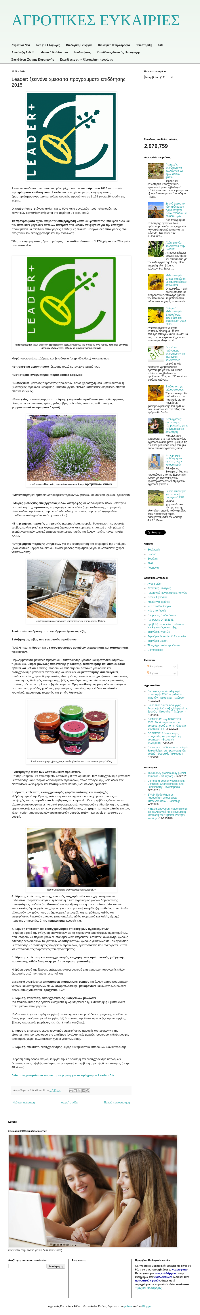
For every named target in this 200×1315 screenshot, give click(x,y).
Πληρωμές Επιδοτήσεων (162, 615)
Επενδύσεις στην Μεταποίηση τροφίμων (86, 59)
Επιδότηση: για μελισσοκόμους (174, 388)
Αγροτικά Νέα (20, 45)
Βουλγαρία (154, 549)
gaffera (128, 1306)
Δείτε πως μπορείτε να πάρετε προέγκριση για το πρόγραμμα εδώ (63, 1075)
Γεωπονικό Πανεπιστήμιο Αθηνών (167, 592)
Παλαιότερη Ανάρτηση (117, 1102)
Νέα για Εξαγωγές (48, 45)
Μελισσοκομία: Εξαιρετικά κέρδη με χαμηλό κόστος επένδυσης (176, 280)
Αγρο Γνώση (155, 583)
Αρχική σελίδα (69, 1102)
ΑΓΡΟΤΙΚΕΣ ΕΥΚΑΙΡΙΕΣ (96, 20)
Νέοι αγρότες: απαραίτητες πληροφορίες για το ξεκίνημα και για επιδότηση (177, 425)
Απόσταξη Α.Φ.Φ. (23, 52)
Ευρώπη (153, 558)
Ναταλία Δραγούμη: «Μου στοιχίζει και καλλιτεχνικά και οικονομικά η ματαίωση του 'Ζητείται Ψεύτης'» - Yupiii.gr (168, 813)
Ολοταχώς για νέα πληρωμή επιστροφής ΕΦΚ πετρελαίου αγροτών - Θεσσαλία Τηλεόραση (166, 694)
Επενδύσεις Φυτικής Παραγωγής (118, 52)
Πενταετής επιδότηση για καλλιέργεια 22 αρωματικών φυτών (174, 171)
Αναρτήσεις (155, 666)
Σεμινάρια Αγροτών (159, 631)
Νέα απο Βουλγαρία (159, 606)
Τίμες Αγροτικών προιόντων (164, 645)
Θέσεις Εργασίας (158, 597)
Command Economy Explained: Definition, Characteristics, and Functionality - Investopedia (166, 784)
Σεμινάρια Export (158, 640)
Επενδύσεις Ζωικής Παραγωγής (32, 59)
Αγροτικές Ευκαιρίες (159, 588)
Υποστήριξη (144, 45)
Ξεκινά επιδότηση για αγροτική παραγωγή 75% (176, 494)
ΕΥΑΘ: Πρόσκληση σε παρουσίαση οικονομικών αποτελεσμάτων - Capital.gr (164, 798)
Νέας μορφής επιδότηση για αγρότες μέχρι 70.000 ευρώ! (174, 460)
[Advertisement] (166, 108)
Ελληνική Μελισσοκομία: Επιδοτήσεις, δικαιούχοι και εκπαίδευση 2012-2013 (176, 316)
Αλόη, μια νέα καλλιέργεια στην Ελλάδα (175, 246)
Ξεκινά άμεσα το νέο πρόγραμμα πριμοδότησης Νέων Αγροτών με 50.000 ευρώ (176, 210)
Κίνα (150, 563)
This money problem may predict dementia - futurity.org (167, 775)
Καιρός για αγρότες (159, 601)
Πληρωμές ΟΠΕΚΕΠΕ (161, 619)
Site (160, 45)
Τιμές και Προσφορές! (148, 1288)
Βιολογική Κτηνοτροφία (114, 45)
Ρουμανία (153, 567)
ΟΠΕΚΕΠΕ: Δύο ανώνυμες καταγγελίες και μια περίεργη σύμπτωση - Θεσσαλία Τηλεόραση (164, 738)
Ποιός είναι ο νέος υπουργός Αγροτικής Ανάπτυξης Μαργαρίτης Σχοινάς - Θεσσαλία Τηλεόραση (168, 708)
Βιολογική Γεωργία (79, 45)
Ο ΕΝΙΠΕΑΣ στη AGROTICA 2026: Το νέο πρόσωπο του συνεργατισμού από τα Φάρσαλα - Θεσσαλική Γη (168, 724)
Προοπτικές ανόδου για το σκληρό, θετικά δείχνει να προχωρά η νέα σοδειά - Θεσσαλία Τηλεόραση (168, 750)
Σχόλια (152, 673)
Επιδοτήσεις (82, 52)
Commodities (155, 649)
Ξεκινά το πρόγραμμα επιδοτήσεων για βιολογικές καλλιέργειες (175, 354)
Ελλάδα (152, 554)
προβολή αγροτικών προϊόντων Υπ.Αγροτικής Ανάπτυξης (166, 626)
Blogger (146, 1306)
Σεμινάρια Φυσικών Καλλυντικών (167, 636)
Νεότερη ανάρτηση (24, 1102)
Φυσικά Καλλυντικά (54, 52)
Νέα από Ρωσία (157, 610)
